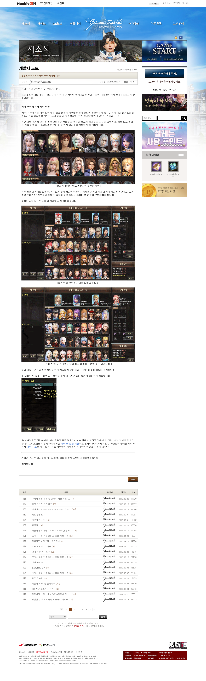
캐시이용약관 (68, 652)
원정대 (37, 525)
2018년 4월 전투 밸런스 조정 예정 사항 (52, 535)
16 (86, 610)
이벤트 (60, 3)
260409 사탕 (159, 145)
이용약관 (31, 652)
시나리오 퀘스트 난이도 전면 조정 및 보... (54, 509)
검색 (103, 617)
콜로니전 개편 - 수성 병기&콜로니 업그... (54, 594)
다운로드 (156, 23)
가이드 (41, 23)
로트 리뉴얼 (40, 578)
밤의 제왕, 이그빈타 (43, 551)
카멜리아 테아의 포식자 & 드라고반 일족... (54, 530)
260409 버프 (162, 145)
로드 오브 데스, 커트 (43, 546)
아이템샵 (133, 23)
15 (82, 610)
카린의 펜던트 (41, 519)
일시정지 (184, 145)
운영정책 (79, 652)
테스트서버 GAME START (173, 59)
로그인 (154, 3)
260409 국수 (165, 145)
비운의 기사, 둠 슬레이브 (46, 583)
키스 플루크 (40, 514)
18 (94, 610)
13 (74, 610)
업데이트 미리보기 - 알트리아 (48, 541)
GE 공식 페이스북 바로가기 (181, 37)
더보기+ (185, 3)
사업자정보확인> (91, 658)
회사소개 (22, 652)
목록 (133, 479)
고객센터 (176, 3)
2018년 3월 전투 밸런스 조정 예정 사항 (52, 556)
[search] (169, 118)
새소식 (26, 23)
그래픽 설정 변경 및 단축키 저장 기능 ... (53, 498)
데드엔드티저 (176, 145)
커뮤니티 (75, 23)
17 (90, 610)
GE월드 (57, 23)
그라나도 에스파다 (103, 23)
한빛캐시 (166, 3)
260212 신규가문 (167, 145)
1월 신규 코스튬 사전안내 (46, 588)
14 (78, 610)
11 (66, 610)
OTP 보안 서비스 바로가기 (176, 37)
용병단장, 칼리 (41, 567)
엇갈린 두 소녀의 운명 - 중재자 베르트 (52, 599)
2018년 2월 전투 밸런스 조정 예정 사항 (52, 572)
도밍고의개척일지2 (178, 145)
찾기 (169, 90)
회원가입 (156, 90)
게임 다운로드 (151, 59)
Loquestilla (40, 82)
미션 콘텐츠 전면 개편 (44, 503)
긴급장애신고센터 (181, 145)
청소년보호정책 (56, 652)
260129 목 (170, 145)
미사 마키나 (40, 562)
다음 (182, 155)
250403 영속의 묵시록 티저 (173, 145)
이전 (179, 155)
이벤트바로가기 (164, 102)
